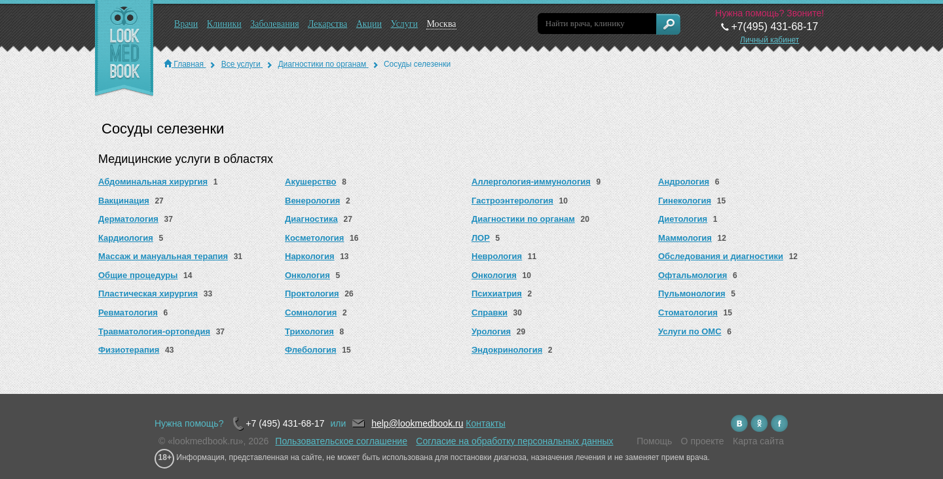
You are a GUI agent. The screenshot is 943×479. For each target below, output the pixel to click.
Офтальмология (692, 275)
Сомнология (311, 312)
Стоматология (688, 312)
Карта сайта (758, 441)
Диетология (682, 219)
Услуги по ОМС (690, 331)
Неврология (497, 256)
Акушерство (311, 181)
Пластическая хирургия (148, 293)
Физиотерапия (128, 350)
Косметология (314, 238)
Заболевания (274, 24)
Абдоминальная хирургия (153, 181)
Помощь (654, 441)
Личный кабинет (769, 39)
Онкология (307, 275)
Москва (441, 24)
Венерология (312, 200)
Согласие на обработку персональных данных (514, 441)
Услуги (404, 24)
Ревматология (128, 312)
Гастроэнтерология (512, 200)
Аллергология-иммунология (531, 181)
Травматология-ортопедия (154, 331)
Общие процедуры (137, 275)
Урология (491, 331)
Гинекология (684, 200)
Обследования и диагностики (720, 256)
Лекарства (327, 24)
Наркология (310, 256)
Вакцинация (123, 200)
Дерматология (128, 219)
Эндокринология (507, 350)
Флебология (311, 350)
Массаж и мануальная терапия (163, 256)
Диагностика (311, 219)
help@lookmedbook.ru (417, 423)
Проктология (312, 293)
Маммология (685, 238)
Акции (369, 24)
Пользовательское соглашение (341, 441)
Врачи (186, 24)
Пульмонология (692, 293)
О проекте (702, 441)
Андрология (683, 181)
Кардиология (125, 238)
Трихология (309, 331)
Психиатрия (497, 293)
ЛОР (481, 238)
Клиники (224, 24)
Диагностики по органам (523, 219)
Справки (490, 312)
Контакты (485, 423)
